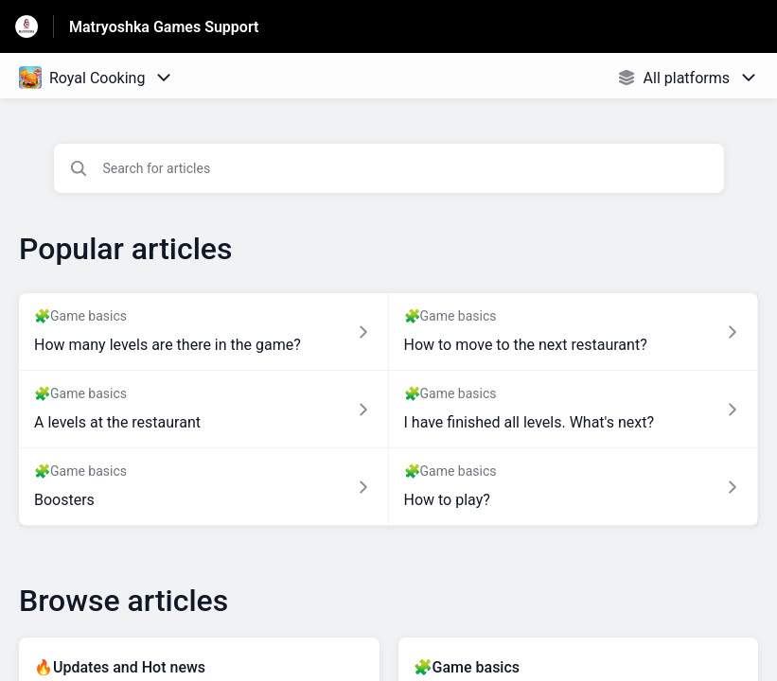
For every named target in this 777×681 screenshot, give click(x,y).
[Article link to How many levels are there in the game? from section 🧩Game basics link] (204, 332)
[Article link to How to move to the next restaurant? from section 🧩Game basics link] (574, 332)
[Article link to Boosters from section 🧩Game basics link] (204, 487)
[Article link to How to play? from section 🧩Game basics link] (574, 487)
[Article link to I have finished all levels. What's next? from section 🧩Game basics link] (574, 409)
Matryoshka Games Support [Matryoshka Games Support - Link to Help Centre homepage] (163, 27)
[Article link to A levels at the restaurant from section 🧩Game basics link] (204, 409)
